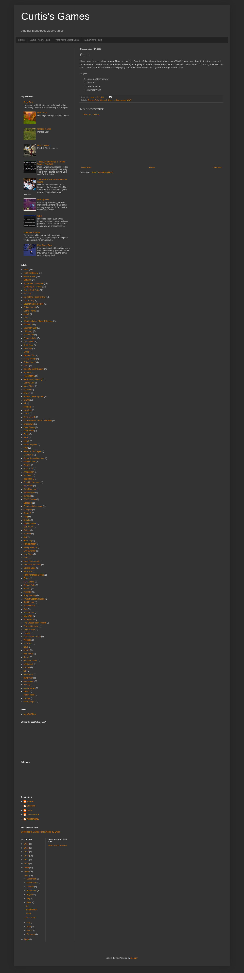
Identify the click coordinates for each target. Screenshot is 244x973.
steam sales (29, 695)
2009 (26, 867)
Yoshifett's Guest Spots (67, 40)
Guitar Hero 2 (30, 362)
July (29, 898)
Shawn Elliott (29, 605)
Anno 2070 (28, 468)
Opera (26, 578)
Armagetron (29, 472)
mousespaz (29, 681)
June (29, 902)
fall (25, 403)
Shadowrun (29, 335)
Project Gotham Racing (34, 599)
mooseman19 (33, 819)
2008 (26, 871)
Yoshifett (27, 293)
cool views (28, 654)
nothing (27, 684)
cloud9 (26, 650)
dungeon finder (30, 660)
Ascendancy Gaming (33, 379)
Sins (25, 609)
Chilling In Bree (44, 129)
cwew (29, 810)
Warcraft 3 (28, 324)
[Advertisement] (151, 141)
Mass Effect (29, 386)
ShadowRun (31, 910)
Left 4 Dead (29, 341)
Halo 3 (26, 314)
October (30, 887)
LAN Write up (30, 551)
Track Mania (29, 376)
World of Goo (29, 462)
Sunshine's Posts (93, 40)
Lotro (26, 317)
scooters (27, 407)
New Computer (30, 444)
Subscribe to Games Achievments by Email (40, 832)
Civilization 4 (29, 417)
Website (27, 640)
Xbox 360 (28, 643)
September (32, 890)
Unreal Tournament (32, 636)
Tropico (27, 633)
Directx (27, 520)
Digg (26, 516)
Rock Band (28, 345)
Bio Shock (28, 486)
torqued (27, 698)
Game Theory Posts (39, 40)
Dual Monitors (30, 523)
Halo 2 (26, 441)
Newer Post (86, 167)
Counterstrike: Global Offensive (38, 420)
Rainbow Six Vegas (32, 451)
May (29, 922)
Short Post (28, 102)
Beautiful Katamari (32, 482)
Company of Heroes (33, 287)
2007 (26, 875)
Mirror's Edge (30, 568)
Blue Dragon (29, 492)
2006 (26, 939)
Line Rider (28, 554)
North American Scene (34, 575)
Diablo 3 (27, 513)
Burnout (27, 496)
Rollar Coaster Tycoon (34, 396)
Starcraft (103, 100)
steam (26, 691)
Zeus (26, 647)
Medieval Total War (32, 564)
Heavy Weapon (30, 547)
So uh (28, 913)
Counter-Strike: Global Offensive (38, 321)
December (32, 879)
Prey (26, 448)
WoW (129, 100)
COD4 (26, 413)
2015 (26, 844)
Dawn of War (29, 355)
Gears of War (30, 276)
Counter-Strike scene (33, 506)
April (29, 926)
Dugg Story (29, 431)
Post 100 (27, 592)
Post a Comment (91, 114)
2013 (26, 852)
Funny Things (30, 359)
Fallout (27, 530)
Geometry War (30, 328)
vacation (27, 410)
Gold (39, 216)
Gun (25, 537)
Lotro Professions (31, 561)
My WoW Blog (30, 714)
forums (27, 667)
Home (21, 40)
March (30, 930)
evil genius (28, 664)
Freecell (27, 534)
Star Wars (28, 616)
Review (27, 393)
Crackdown (29, 424)
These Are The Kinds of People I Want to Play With (51, 163)
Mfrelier (30, 801)
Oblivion (27, 280)
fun (25, 671)
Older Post (217, 167)
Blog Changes (30, 489)
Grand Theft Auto (31, 290)
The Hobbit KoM (31, 626)
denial (26, 657)
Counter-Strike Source (34, 304)
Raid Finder (29, 602)
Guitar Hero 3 (30, 307)
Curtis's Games (55, 16)
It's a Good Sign (44, 245)
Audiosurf (28, 475)
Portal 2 (27, 588)
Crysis (26, 352)
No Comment (43, 145)
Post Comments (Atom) (102, 172)
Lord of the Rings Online (34, 297)
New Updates (43, 199)
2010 (26, 863)
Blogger (134, 958)
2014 (26, 848)
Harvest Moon (30, 544)
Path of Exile (29, 585)
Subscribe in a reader (57, 845)
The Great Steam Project (35, 623)
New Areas (42, 113)
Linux (26, 558)
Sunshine (31, 806)
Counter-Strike (93, 100)
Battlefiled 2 (29, 479)
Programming (30, 595)
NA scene (28, 571)
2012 (26, 856)
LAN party (28, 331)
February (31, 934)
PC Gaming (29, 582)
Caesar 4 (28, 503)
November (32, 883)
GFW (26, 437)
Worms (27, 465)
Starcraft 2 (28, 455)
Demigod (28, 509)
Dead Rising (29, 427)
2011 (26, 859)
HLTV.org (28, 540)
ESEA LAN (28, 527)
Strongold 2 (29, 619)
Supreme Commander (117, 100)
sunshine (28, 348)
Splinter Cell (29, 612)
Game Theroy (30, 311)
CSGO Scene (30, 499)
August (30, 894)
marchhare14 (33, 814)
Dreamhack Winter (32, 232)
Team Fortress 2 (31, 273)
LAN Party (30, 917)
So (27, 906)
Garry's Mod (29, 383)
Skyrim (27, 400)
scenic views (29, 688)
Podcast (27, 390)
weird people (29, 702)
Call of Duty (29, 300)
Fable (26, 434)
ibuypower (28, 678)
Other (26, 365)
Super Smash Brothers (34, 458)
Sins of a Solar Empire (34, 369)
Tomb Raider (29, 630)
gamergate (28, 674)
